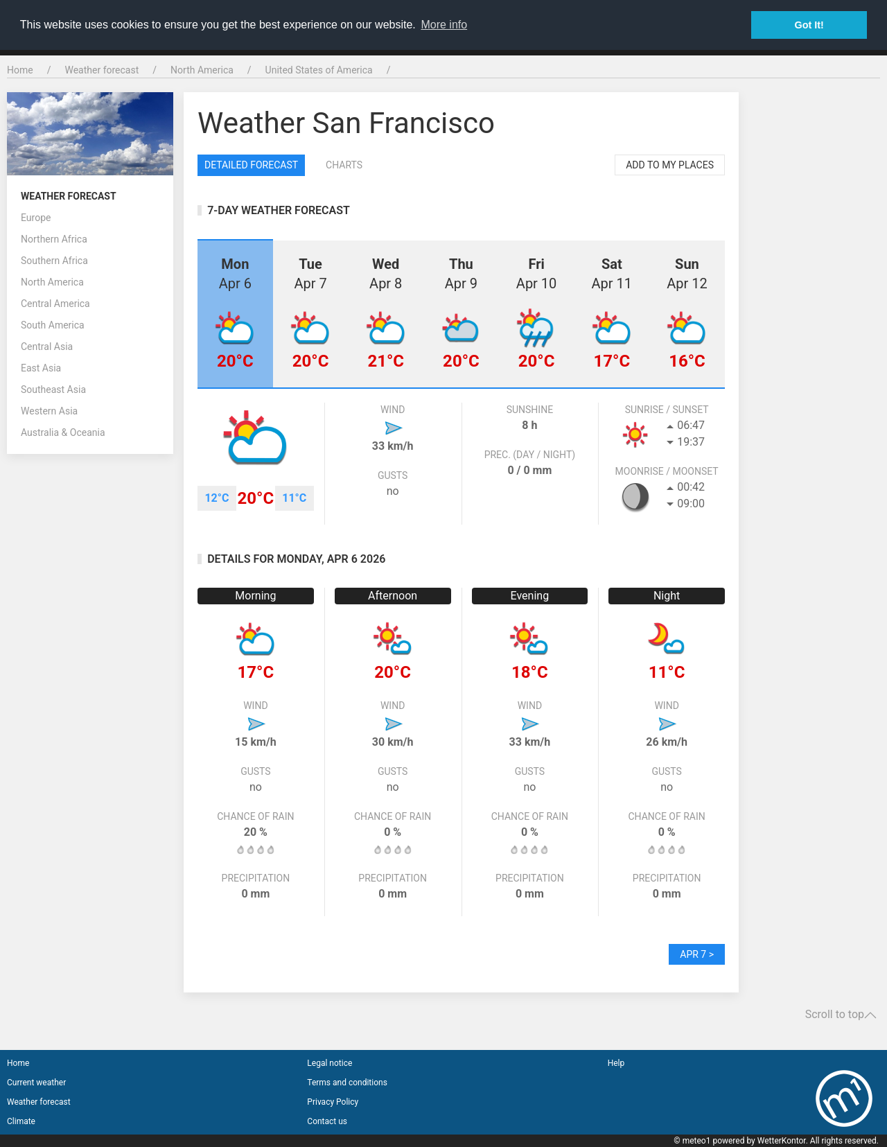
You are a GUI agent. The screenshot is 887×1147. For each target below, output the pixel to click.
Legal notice (329, 1063)
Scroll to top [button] (841, 1014)
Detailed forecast (251, 164)
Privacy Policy (332, 1102)
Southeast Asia (53, 389)
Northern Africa (54, 239)
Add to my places (670, 164)
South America (53, 325)
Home (20, 70)
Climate (21, 1121)
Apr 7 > (697, 954)
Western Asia (49, 411)
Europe (36, 217)
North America (202, 70)
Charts (344, 164)
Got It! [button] (809, 24)
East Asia (41, 368)
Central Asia (47, 346)
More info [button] (444, 24)
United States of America (319, 70)
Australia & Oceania (63, 432)
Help (616, 1063)
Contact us (327, 1121)
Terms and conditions (347, 1082)
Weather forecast (101, 70)
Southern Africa (54, 260)
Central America (55, 303)
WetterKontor (781, 1141)
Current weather (36, 1082)
